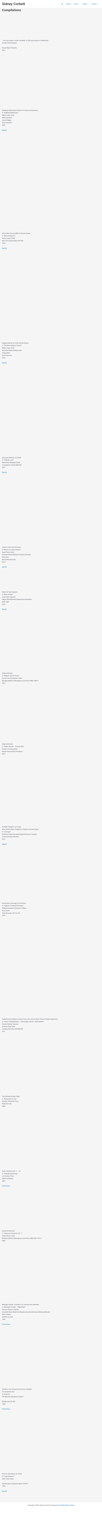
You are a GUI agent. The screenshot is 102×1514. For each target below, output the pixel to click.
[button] (79, 4)
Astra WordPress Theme (66, 1505)
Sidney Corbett (13, 4)
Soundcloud (6, 1186)
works (77, 4)
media (86, 4)
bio (62, 4)
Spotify (4, 130)
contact (95, 4)
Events (68, 4)
